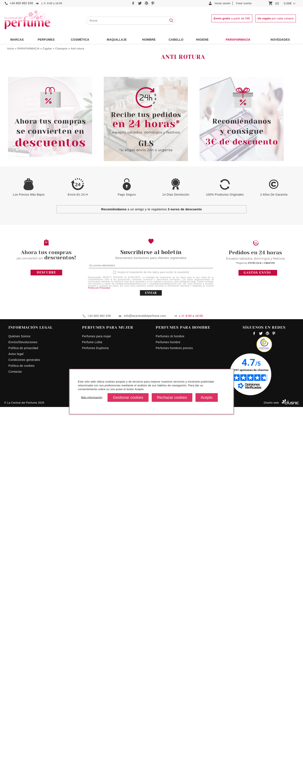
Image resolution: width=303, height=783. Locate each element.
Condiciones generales (24, 736)
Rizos (17, 145)
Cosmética (80, 39)
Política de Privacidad (99, 664)
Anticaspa (20, 98)
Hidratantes (21, 122)
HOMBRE (149, 39)
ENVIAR (151, 669)
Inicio (10, 48)
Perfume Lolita (92, 718)
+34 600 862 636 (21, 3)
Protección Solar (25, 135)
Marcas (17, 39)
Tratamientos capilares (27, 163)
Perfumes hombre (168, 718)
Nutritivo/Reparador (27, 126)
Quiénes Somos (19, 712)
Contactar (15, 747)
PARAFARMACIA (238, 39)
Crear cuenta (243, 3)
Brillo (17, 103)
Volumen (19, 149)
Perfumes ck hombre (170, 712)
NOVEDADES (280, 39)
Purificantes (22, 140)
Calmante (20, 108)
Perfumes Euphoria (95, 724)
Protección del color (27, 131)
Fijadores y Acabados (26, 154)
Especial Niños (21, 168)
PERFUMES (46, 39)
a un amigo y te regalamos (151, 585)
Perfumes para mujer (96, 712)
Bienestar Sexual (22, 64)
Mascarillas (19, 159)
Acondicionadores (23, 75)
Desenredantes (24, 117)
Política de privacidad (23, 724)
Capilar (47, 48)
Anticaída (20, 94)
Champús (61, 48)
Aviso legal (16, 730)
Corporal (16, 179)
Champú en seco (25, 112)
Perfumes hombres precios (174, 724)
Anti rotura (77, 48)
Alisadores (21, 85)
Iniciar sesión (223, 3)
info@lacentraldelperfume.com (145, 692)
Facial (14, 185)
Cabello (176, 39)
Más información (91, 397)
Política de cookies (21, 741)
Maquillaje (117, 39)
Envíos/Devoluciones (22, 718)
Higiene (202, 39)
